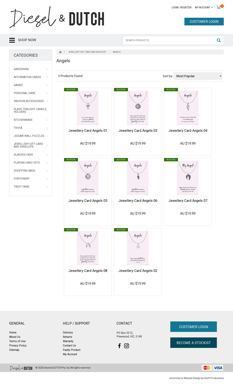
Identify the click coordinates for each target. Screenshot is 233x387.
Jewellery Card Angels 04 (187, 130)
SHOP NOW (27, 40)
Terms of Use (17, 341)
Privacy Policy (18, 345)
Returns (67, 336)
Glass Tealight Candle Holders (30, 110)
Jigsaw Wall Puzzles (29, 136)
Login (175, 7)
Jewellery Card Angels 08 (87, 271)
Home (12, 332)
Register (186, 7)
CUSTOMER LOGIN (204, 21)
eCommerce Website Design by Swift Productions (196, 378)
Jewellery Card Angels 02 (137, 271)
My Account (202, 7)
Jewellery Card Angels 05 (87, 201)
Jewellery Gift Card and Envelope (28, 145)
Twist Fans (21, 186)
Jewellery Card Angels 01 (87, 130)
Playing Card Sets (27, 162)
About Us (14, 336)
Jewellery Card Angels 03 (137, 130)
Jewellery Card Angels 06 (137, 201)
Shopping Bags (24, 170)
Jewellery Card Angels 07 (187, 201)
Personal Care (24, 93)
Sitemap (14, 350)
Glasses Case (23, 154)
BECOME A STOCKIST (194, 343)
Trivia (18, 128)
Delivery (68, 332)
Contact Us (69, 345)
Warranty (68, 341)
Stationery (22, 178)
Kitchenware (23, 120)
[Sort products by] (198, 76)
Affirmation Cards (27, 77)
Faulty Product (71, 350)
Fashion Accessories (29, 101)
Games (18, 85)
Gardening (21, 69)
